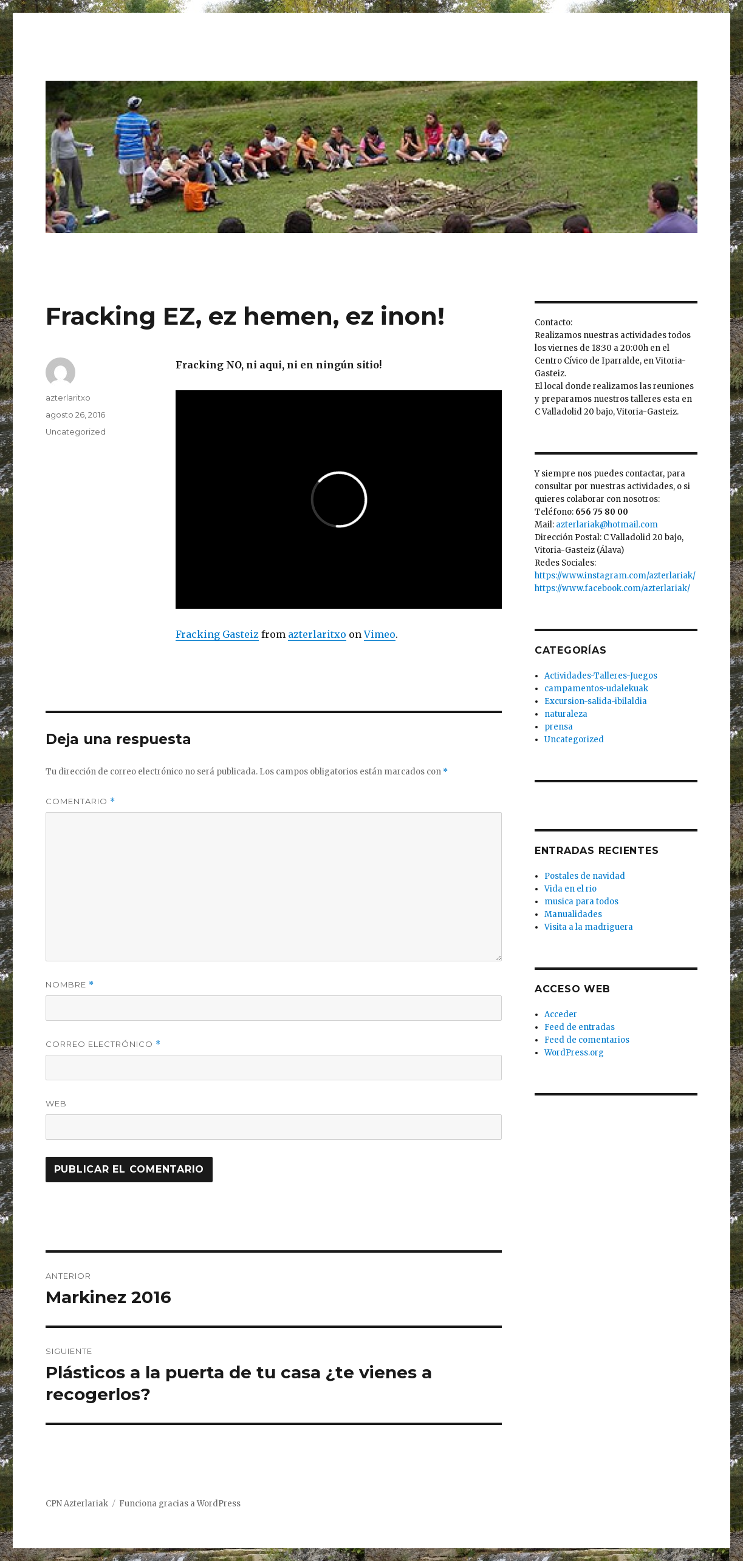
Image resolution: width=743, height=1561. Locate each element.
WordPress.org (574, 1053)
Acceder (560, 1014)
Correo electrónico (103, 1044)
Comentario (80, 801)
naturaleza (565, 714)
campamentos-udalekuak (596, 688)
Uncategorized (76, 431)
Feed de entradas (579, 1027)
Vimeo (379, 634)
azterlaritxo (317, 634)
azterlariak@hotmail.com (607, 525)
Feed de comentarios (586, 1040)
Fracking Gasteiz (217, 634)
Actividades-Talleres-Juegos (600, 676)
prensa (558, 727)
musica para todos (581, 901)
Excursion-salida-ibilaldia (595, 701)
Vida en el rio (570, 889)
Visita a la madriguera (588, 927)
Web (56, 1103)
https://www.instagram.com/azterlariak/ (615, 576)
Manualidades (573, 914)
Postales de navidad (584, 876)
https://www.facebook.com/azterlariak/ (612, 588)
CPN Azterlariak (77, 1503)
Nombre (70, 985)
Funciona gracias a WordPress (180, 1503)
